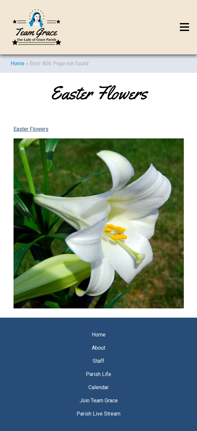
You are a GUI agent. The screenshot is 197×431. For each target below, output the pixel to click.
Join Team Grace (99, 400)
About (98, 348)
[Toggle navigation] (184, 27)
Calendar (98, 387)
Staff (98, 361)
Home (17, 63)
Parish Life (98, 374)
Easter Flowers (31, 129)
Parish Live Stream (98, 414)
